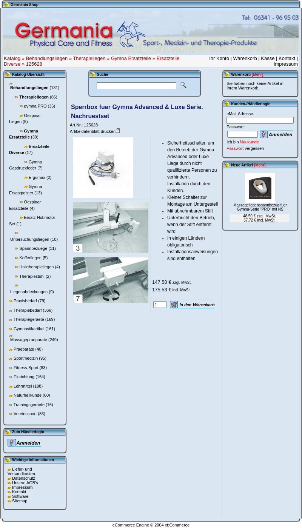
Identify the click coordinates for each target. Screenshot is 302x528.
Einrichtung (24, 376)
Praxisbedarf (25, 301)
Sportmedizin (26, 358)
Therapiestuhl (32, 276)
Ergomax (37, 177)
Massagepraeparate (28, 339)
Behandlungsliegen (47, 58)
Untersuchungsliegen (29, 239)
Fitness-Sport (26, 367)
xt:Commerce (177, 525)
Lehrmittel (23, 386)
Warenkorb (245, 58)
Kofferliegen (30, 258)
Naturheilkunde (28, 395)
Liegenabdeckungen (29, 291)
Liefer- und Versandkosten (21, 471)
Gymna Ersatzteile (131, 58)
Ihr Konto (219, 58)
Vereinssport (25, 413)
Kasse (267, 58)
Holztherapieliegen (36, 267)
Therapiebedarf (28, 310)
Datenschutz (23, 478)
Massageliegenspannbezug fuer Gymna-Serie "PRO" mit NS (260, 207)
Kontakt (287, 58)
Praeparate (24, 349)
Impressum (286, 64)
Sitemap (19, 501)
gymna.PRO (35, 106)
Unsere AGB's (25, 482)
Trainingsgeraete (29, 404)
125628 (34, 64)
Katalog (12, 58)
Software (20, 496)
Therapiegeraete (29, 319)
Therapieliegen (89, 58)
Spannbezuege (33, 248)
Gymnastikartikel (29, 328)
